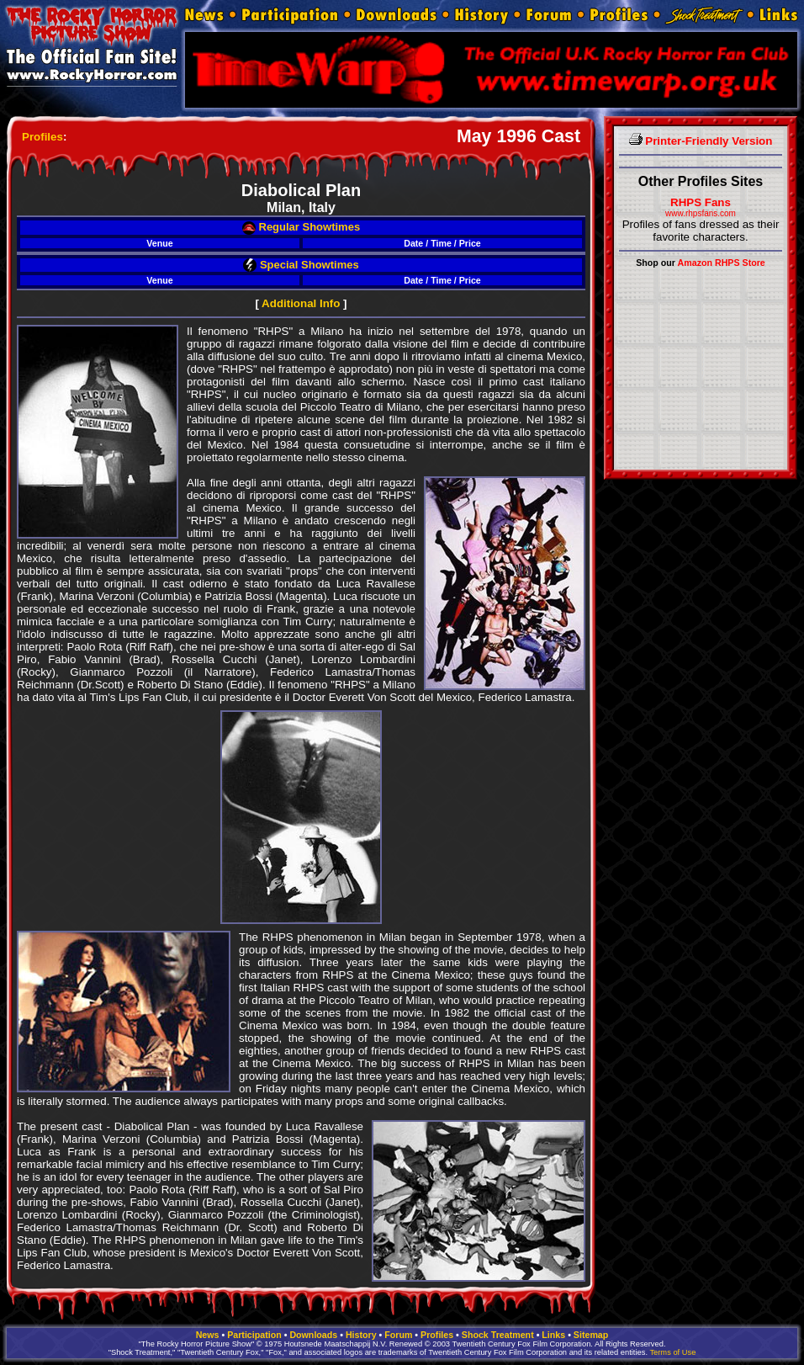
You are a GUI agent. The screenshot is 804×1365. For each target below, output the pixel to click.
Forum (398, 1335)
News (208, 1335)
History (361, 1335)
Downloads (313, 1335)
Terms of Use (672, 1352)
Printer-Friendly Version (701, 141)
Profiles (42, 136)
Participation (254, 1335)
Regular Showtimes (301, 226)
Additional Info (301, 303)
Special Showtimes (300, 264)
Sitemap (591, 1335)
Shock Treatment (498, 1335)
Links (553, 1335)
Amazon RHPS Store (721, 263)
